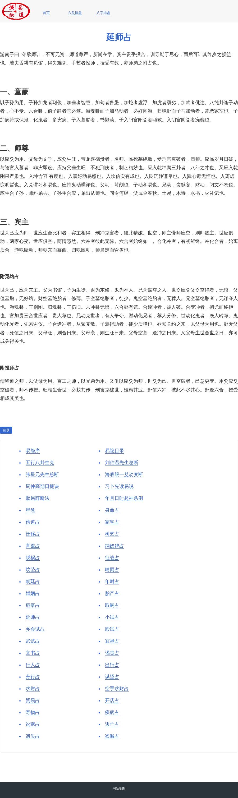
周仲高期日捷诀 (42, 486)
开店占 (112, 700)
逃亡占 (112, 724)
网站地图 (119, 788)
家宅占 (112, 522)
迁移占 (33, 534)
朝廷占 (33, 581)
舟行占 (33, 676)
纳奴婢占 (114, 545)
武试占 (33, 641)
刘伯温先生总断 (121, 462)
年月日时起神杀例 (124, 498)
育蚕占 (33, 545)
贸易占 (33, 700)
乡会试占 (35, 629)
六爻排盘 (75, 13)
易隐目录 (114, 450)
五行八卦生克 (40, 462)
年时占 (112, 581)
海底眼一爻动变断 (124, 474)
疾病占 (112, 712)
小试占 (112, 617)
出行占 (112, 664)
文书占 (33, 653)
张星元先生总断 (42, 474)
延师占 (33, 617)
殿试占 (112, 629)
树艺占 (112, 534)
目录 (6, 430)
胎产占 (112, 593)
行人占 (33, 664)
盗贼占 (112, 736)
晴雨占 (112, 569)
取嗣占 (112, 605)
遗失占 (33, 736)
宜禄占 (112, 641)
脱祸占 (33, 557)
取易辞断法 (37, 498)
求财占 (33, 688)
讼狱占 (33, 724)
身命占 (112, 510)
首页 (46, 13)
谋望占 (112, 676)
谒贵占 (112, 653)
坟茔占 (33, 569)
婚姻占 (33, 593)
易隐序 (33, 450)
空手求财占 (117, 688)
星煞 (30, 510)
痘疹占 (33, 605)
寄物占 (33, 712)
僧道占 (33, 522)
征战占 (112, 557)
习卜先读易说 (119, 486)
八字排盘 (103, 13)
